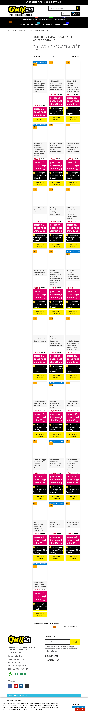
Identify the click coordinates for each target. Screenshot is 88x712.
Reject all (80, 709)
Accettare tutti (78, 707)
